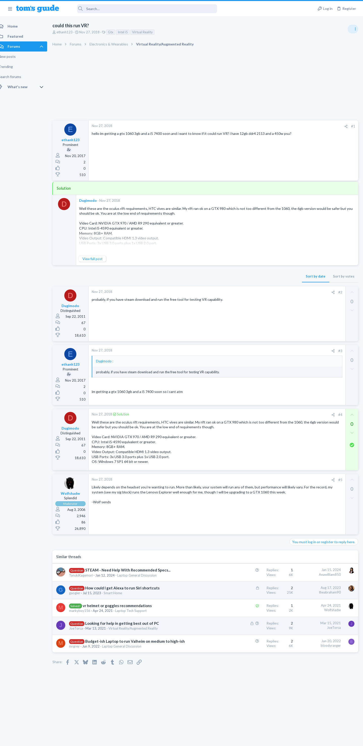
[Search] (141, 8)
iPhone (296, 392)
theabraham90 (249, 602)
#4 (259, 415)
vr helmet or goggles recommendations (122, 616)
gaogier (80, 603)
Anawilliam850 (249, 579)
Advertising (127, 739)
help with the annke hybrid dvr (323, 348)
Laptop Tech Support (136, 621)
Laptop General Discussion (142, 585)
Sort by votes (263, 276)
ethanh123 (70, 32)
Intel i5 (128, 32)
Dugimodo (93, 200)
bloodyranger (250, 656)
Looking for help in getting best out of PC (127, 633)
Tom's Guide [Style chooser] (322, 704)
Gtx (116, 32)
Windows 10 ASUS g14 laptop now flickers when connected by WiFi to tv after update (322, 319)
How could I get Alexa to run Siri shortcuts (128, 598)
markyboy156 (85, 621)
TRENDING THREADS (299, 274)
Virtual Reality (148, 32)
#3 (259, 351)
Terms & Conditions (229, 739)
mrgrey (80, 662)
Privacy (194, 739)
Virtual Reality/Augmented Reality (138, 639)
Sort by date (235, 276)
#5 (259, 485)
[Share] (265, 126)
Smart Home (118, 603)
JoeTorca (81, 639)
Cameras (298, 363)
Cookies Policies (162, 739)
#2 (259, 292)
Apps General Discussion (309, 304)
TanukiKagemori (86, 585)
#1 (272, 126)
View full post (98, 259)
